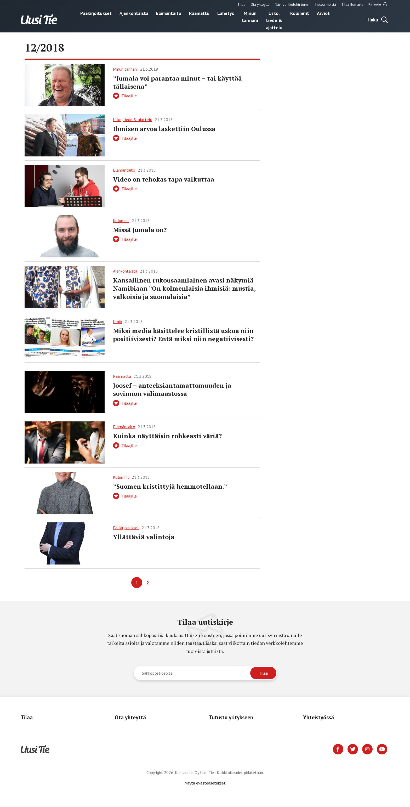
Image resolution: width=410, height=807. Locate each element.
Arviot (323, 13)
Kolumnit (299, 13)
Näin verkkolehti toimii (292, 4)
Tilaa (241, 4)
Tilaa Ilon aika (352, 4)
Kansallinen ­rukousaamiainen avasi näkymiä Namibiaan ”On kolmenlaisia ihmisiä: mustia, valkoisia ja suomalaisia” (184, 288)
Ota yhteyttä (260, 4)
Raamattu (199, 13)
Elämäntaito (168, 13)
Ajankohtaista (133, 13)
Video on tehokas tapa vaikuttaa (163, 179)
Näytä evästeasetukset (205, 783)
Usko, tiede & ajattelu (274, 20)
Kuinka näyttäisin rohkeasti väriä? (167, 436)
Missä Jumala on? (140, 229)
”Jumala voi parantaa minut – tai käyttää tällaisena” (177, 82)
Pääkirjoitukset (96, 13)
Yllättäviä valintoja (143, 537)
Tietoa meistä (325, 4)
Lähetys (225, 13)
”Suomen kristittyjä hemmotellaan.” (170, 486)
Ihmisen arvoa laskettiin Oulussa (164, 129)
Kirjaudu (377, 4)
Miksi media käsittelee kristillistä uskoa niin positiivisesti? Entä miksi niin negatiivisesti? (183, 334)
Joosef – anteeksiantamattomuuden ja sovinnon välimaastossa (172, 389)
